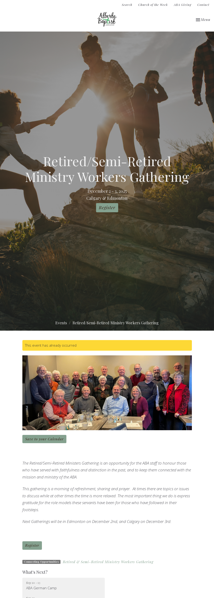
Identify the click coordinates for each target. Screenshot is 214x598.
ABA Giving (182, 5)
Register (107, 207)
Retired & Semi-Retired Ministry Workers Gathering (108, 561)
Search (127, 5)
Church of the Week (153, 5)
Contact (203, 5)
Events (61, 322)
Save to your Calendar (44, 439)
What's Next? (35, 572)
